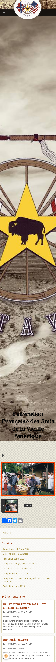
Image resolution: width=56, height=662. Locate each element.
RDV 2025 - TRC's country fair (17, 568)
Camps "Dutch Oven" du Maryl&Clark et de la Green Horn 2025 (28, 580)
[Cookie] (6, 656)
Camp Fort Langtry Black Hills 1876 (20, 563)
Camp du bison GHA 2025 (15, 573)
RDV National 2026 (15, 639)
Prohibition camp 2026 (14, 558)
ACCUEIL (7, 533)
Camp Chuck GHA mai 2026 (16, 549)
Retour (28, 505)
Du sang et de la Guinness (15, 553)
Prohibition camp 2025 (14, 586)
